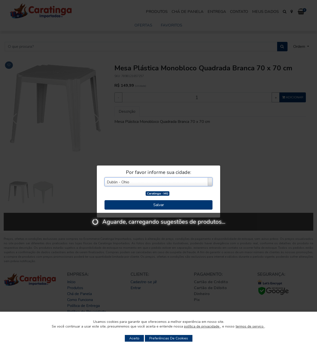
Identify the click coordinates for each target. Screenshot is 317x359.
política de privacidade (202, 326)
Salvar (158, 205)
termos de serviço (250, 326)
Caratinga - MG (157, 193)
